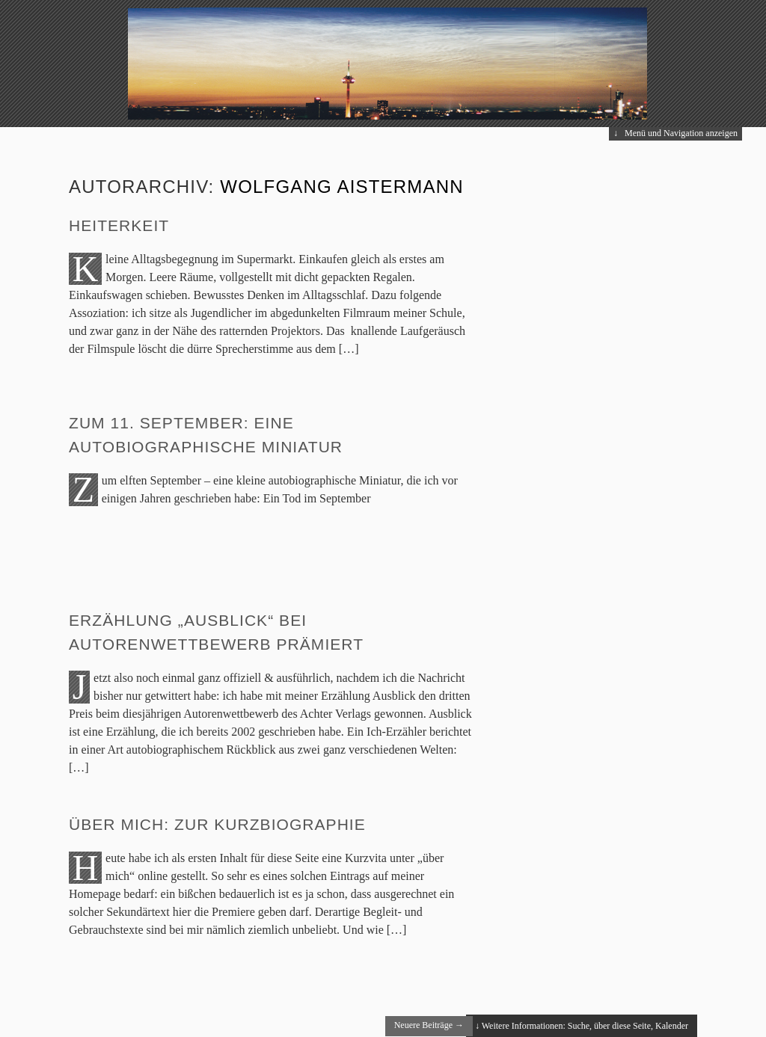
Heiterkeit (119, 225)
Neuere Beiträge (429, 1025)
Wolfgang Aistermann (342, 186)
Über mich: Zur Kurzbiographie (217, 824)
